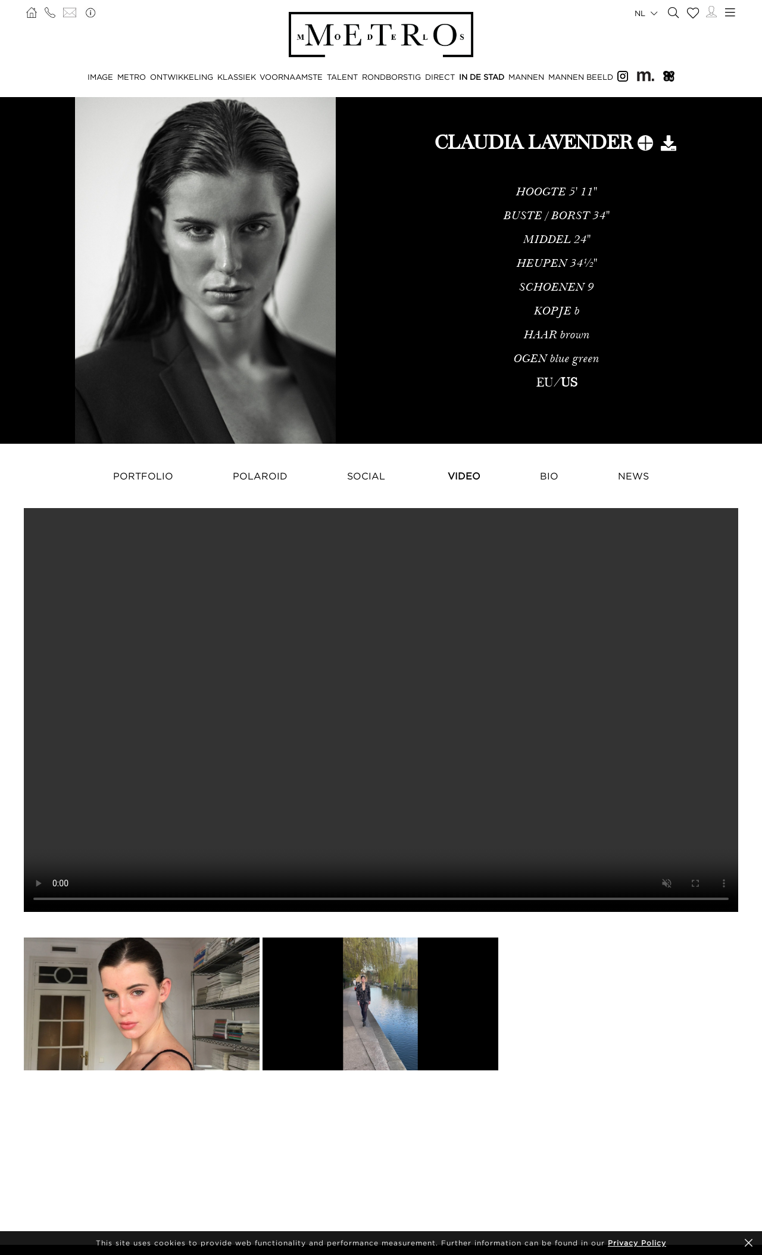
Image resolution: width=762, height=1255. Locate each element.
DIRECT (440, 77)
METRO (131, 77)
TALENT (342, 77)
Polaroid (260, 476)
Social (366, 476)
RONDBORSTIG (391, 77)
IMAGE (100, 77)
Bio (549, 476)
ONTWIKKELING (181, 77)
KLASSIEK (236, 77)
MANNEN (526, 77)
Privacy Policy (637, 1243)
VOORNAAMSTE (291, 77)
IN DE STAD (481, 77)
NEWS (633, 476)
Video (464, 476)
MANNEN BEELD (580, 77)
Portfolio (143, 476)
